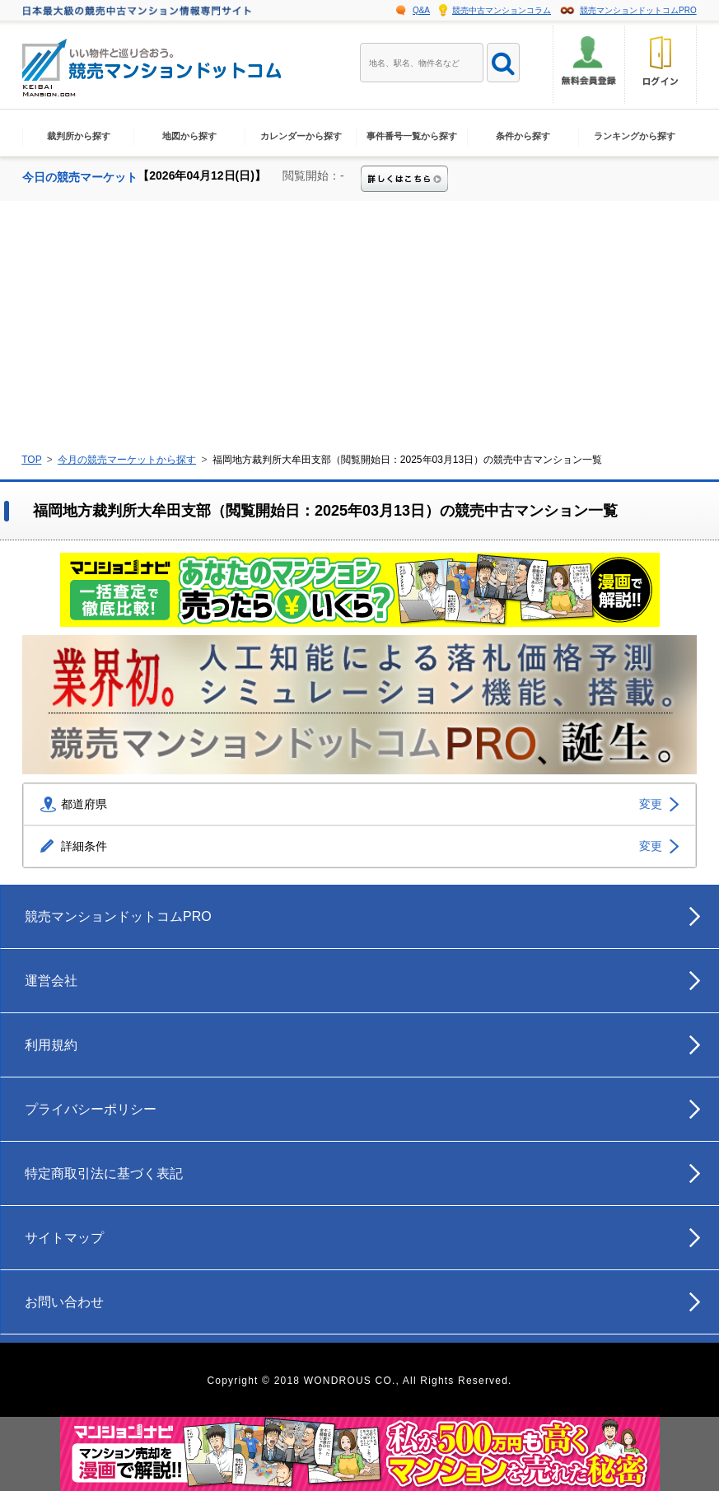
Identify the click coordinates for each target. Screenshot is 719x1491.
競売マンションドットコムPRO (638, 10)
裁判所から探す (78, 136)
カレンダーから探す (301, 136)
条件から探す (523, 136)
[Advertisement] (359, 324)
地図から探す (189, 136)
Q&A (421, 10)
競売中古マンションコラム (501, 10)
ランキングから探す (634, 136)
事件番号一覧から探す (412, 136)
